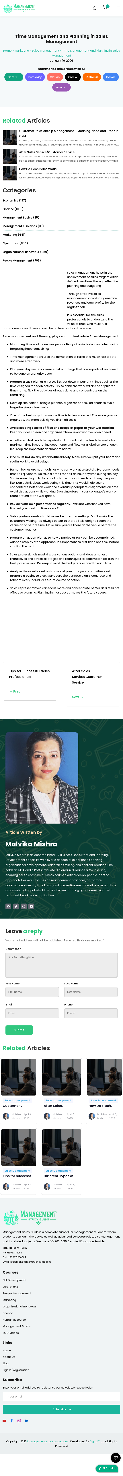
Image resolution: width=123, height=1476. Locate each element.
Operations (10, 1287)
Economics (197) (14, 200)
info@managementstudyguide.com (30, 1261)
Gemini (111, 77)
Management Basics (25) (21, 217)
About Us (9, 1357)
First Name (12, 983)
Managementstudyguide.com (47, 1441)
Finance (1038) (13, 209)
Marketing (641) (14, 235)
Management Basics (17, 1326)
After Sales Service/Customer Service (93, 684)
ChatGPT (14, 77)
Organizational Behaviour (20, 1306)
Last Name (71, 983)
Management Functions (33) (23, 226)
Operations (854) (15, 243)
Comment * (13, 949)
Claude (55, 77)
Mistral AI (92, 77)
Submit (19, 1030)
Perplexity (35, 77)
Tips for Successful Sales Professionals (30, 681)
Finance (8, 1313)
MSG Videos (11, 1333)
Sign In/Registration (16, 1370)
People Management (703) (22, 260)
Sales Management (45, 50)
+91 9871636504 (17, 1257)
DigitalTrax (97, 1441)
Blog (6, 1363)
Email (8, 1004)
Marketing (21, 50)
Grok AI (72, 77)
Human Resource (14, 1320)
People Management (17, 1293)
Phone (68, 1004)
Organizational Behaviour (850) (25, 252)
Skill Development (15, 1280)
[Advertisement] (33, 296)
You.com (61, 87)
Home (7, 50)
